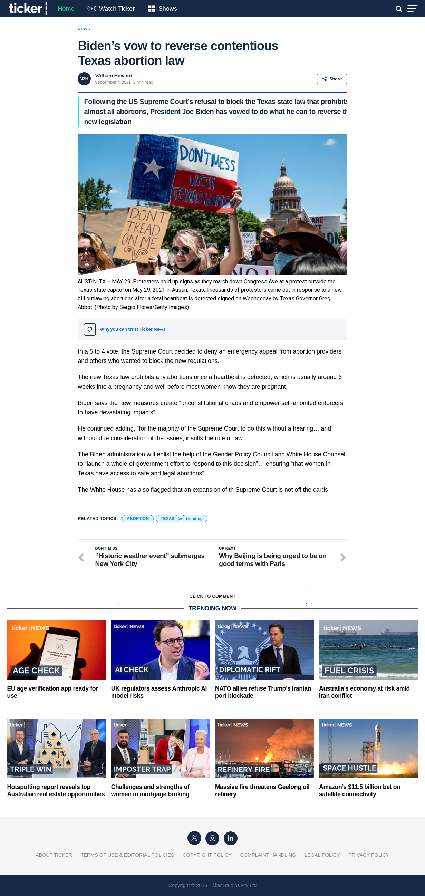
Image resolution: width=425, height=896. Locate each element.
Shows (167, 8)
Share (332, 78)
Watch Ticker (117, 8)
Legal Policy (322, 855)
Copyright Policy (207, 855)
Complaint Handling (268, 855)
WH (84, 78)
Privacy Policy (368, 855)
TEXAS (167, 518)
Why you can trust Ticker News (133, 329)
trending (194, 518)
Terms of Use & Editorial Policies (127, 855)
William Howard (113, 75)
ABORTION (138, 518)
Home (66, 8)
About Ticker (54, 855)
